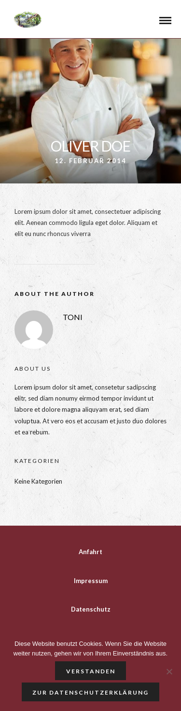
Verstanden (90, 671)
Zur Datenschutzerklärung (90, 692)
